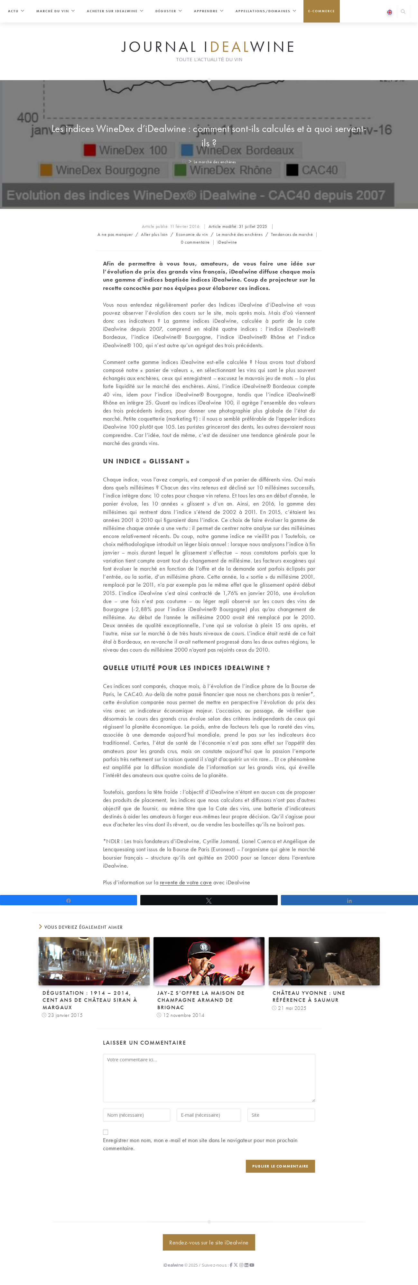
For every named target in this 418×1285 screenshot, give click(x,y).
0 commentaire (195, 242)
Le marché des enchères (215, 161)
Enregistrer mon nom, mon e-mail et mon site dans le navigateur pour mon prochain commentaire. (200, 1144)
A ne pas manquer (115, 234)
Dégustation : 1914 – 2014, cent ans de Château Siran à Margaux (89, 999)
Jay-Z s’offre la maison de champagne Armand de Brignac (201, 999)
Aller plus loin (154, 234)
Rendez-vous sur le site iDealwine (209, 1242)
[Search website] (403, 12)
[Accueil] (184, 161)
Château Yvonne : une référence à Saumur (309, 996)
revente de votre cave (186, 882)
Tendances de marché (292, 234)
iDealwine (227, 242)
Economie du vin (192, 234)
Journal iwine (209, 47)
